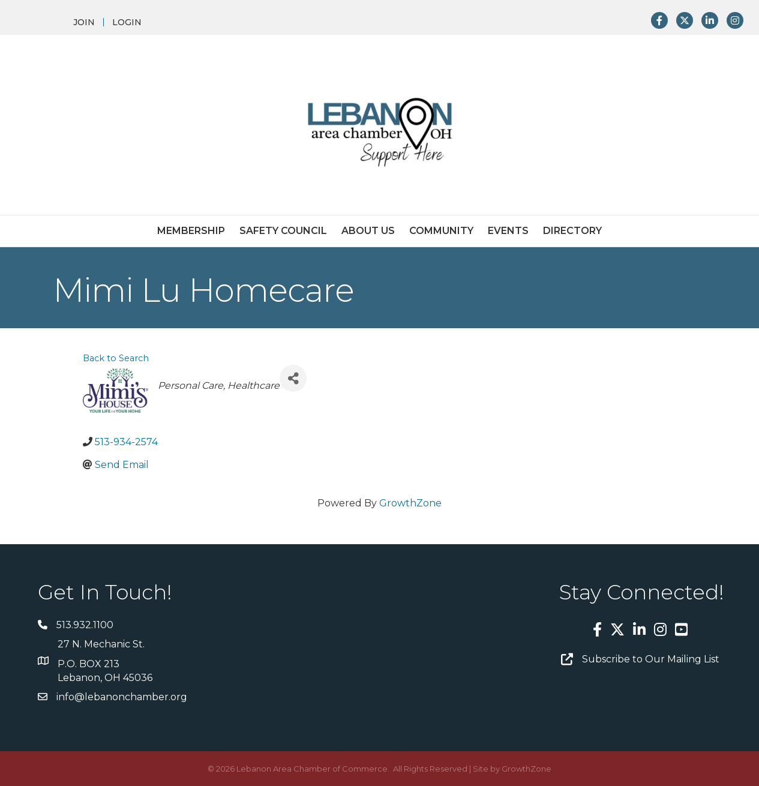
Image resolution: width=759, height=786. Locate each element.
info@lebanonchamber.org (121, 697)
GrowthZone (410, 503)
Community (441, 230)
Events (508, 230)
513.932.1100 (84, 625)
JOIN (84, 22)
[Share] (293, 378)
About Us (368, 230)
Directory (572, 230)
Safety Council (283, 230)
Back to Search (116, 358)
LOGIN (127, 22)
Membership (191, 230)
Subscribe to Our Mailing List (650, 659)
